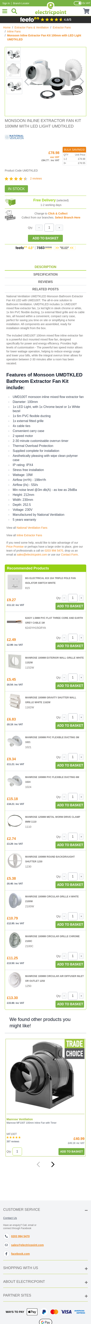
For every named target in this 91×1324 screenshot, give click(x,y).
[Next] (53, 1164)
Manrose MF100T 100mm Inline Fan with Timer (32, 1122)
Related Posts (45, 289)
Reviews (45, 282)
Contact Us (10, 1218)
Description (45, 267)
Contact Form (69, 554)
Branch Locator (21, 3)
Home (7, 27)
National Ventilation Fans (32, 527)
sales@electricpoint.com (32, 554)
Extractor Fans (62, 27)
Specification (45, 274)
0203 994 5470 (54, 550)
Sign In (6, 3)
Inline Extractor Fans (29, 535)
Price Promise (15, 546)
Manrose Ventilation (20, 1119)
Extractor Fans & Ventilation (31, 27)
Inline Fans (14, 31)
